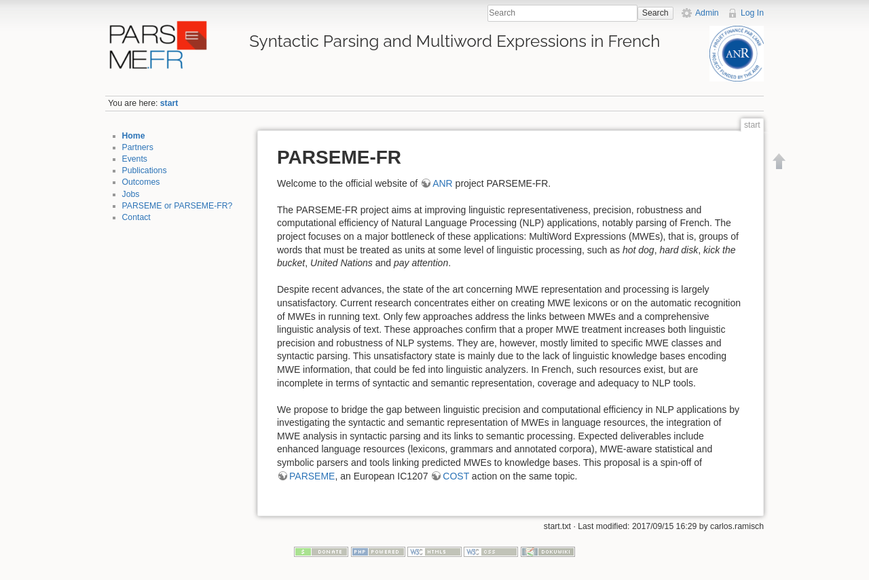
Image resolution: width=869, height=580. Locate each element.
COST (456, 476)
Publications (144, 170)
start (169, 103)
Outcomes (141, 182)
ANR (442, 183)
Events (134, 159)
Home (133, 136)
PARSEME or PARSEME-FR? (177, 206)
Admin (707, 13)
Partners (137, 147)
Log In (752, 13)
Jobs (131, 194)
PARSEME (312, 476)
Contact (136, 217)
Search (655, 13)
